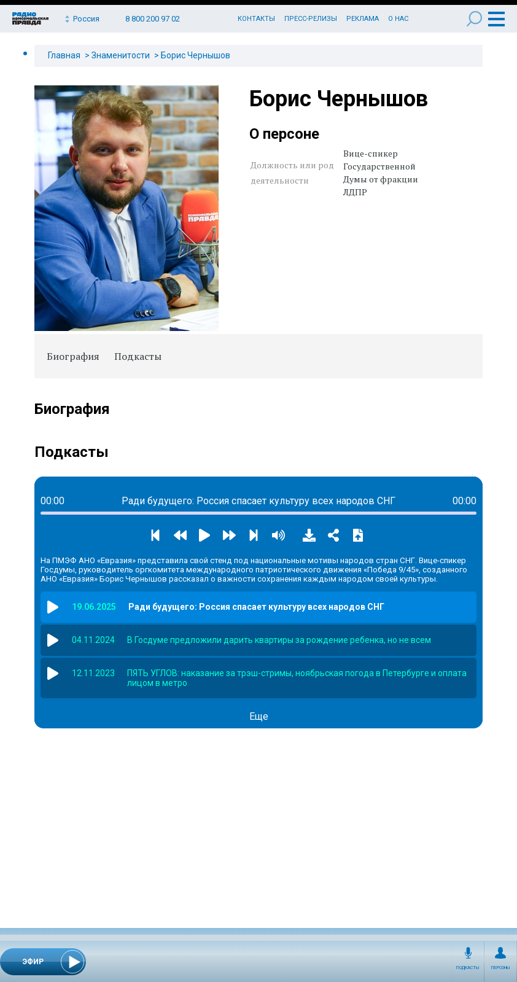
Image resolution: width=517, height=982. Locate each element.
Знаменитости (120, 55)
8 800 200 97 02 (152, 18)
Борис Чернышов (195, 55)
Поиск (474, 18)
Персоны (500, 967)
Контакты (256, 19)
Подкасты (468, 967)
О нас (398, 19)
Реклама (362, 19)
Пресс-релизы (310, 19)
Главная (64, 55)
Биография (73, 356)
